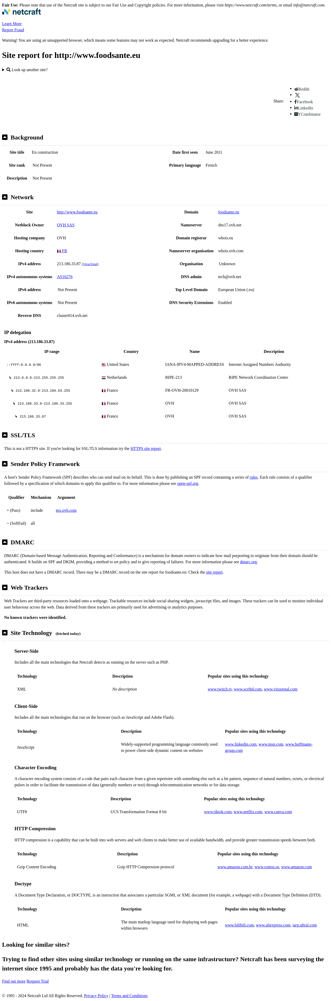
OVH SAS (65, 225)
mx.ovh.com (66, 510)
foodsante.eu (228, 212)
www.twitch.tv (220, 689)
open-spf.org (187, 483)
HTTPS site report (146, 448)
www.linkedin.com (241, 744)
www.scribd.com (248, 689)
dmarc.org (248, 562)
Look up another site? (27, 70)
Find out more (14, 981)
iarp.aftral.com (304, 925)
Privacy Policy (96, 995)
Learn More (12, 23)
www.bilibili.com (239, 925)
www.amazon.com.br (235, 867)
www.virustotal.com (280, 689)
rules (254, 477)
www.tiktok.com (218, 812)
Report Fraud (13, 30)
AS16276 (64, 277)
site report (214, 572)
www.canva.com (278, 812)
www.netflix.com (248, 812)
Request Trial (38, 981)
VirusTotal (90, 264)
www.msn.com (271, 744)
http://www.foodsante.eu (77, 212)
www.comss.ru (266, 867)
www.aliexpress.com (273, 925)
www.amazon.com (296, 867)
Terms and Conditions (129, 995)
